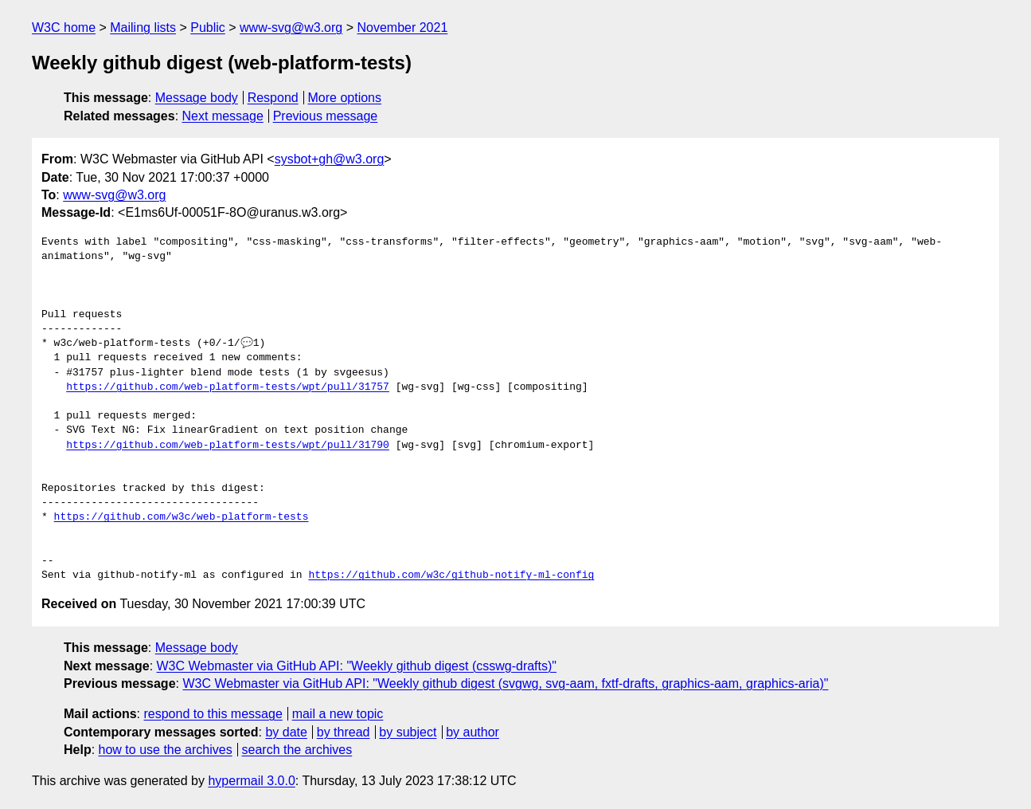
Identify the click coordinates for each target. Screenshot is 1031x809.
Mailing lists (143, 27)
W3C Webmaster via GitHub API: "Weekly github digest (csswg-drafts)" (357, 666)
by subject (407, 732)
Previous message (325, 116)
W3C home (64, 27)
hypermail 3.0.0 (251, 780)
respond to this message (212, 714)
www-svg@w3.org (291, 27)
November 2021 (402, 27)
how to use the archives (165, 749)
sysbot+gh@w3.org (330, 159)
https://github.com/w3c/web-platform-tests (181, 517)
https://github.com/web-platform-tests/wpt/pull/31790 (227, 445)
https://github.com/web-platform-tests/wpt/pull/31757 (227, 387)
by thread (343, 732)
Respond (273, 97)
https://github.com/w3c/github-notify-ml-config (451, 575)
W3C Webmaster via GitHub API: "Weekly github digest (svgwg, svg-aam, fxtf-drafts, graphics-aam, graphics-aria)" (505, 683)
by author (472, 732)
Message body (196, 97)
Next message (223, 116)
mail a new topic (338, 714)
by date (286, 732)
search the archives (297, 749)
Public (207, 27)
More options (345, 97)
